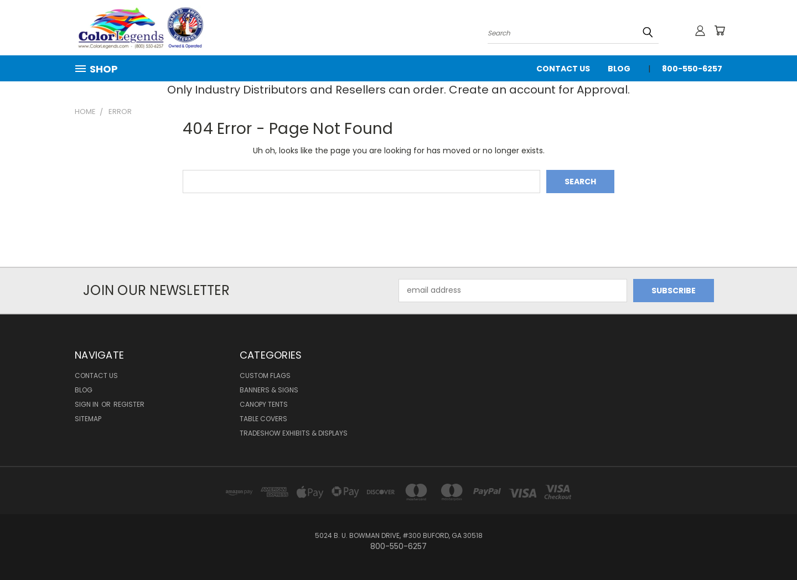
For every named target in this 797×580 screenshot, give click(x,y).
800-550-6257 (692, 68)
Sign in (87, 404)
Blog (619, 68)
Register (128, 404)
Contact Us (563, 68)
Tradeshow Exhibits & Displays (294, 433)
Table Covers (263, 418)
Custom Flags (265, 375)
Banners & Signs (269, 390)
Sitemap (88, 418)
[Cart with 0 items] (719, 30)
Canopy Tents (264, 404)
